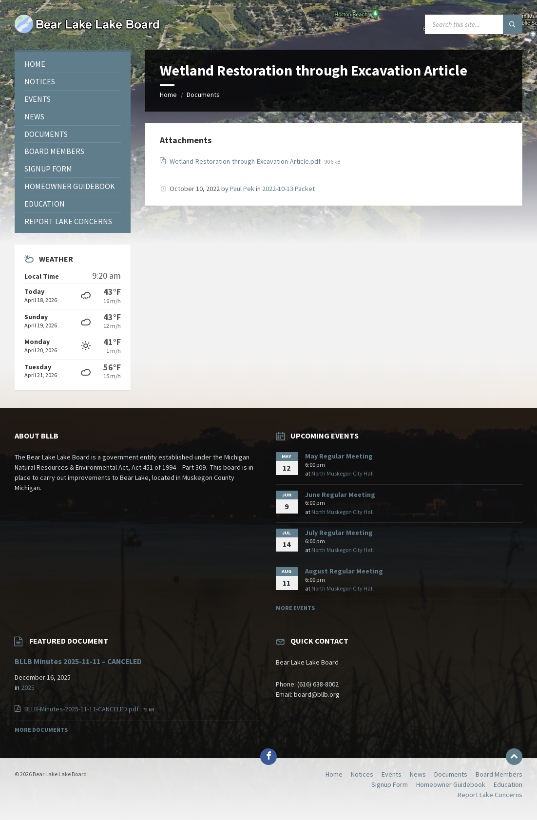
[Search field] (473, 24)
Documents (203, 94)
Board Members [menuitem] (499, 774)
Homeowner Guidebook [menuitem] (450, 784)
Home (168, 94)
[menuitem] (72, 64)
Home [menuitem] (334, 774)
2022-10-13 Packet (288, 188)
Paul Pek (242, 188)
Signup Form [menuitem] (389, 784)
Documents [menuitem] (450, 774)
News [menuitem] (418, 774)
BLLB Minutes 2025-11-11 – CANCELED (78, 661)
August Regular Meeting (344, 571)
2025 (28, 687)
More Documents (41, 729)
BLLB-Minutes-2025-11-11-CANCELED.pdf (82, 709)
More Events (295, 607)
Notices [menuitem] (362, 774)
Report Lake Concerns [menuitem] (490, 794)
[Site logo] (88, 31)
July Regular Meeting (339, 532)
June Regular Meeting (340, 494)
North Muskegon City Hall (342, 473)
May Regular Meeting (339, 456)
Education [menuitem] (508, 784)
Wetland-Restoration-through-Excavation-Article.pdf (246, 161)
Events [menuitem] (392, 774)
